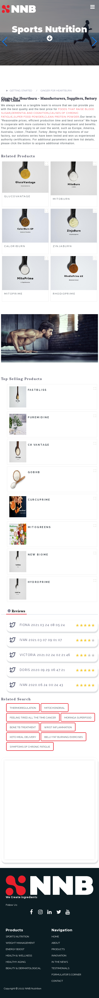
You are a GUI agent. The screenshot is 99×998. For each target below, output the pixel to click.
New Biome (38, 554)
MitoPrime (13, 293)
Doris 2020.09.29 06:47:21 (42, 670)
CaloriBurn (14, 246)
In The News (60, 961)
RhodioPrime (64, 293)
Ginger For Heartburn (56, 90)
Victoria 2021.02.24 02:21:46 (45, 655)
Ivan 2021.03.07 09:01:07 (41, 640)
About (56, 942)
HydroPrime (39, 582)
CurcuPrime (39, 499)
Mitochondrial (54, 707)
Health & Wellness (19, 955)
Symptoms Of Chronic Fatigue (30, 746)
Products (58, 949)
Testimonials (60, 968)
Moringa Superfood (77, 717)
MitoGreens (39, 527)
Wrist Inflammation (58, 727)
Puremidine (39, 417)
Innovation (59, 955)
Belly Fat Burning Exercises (63, 737)
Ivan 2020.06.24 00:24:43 (41, 685)
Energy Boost (15, 949)
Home (55, 936)
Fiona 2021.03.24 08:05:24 (42, 625)
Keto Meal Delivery (23, 737)
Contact (57, 980)
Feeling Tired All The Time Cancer (33, 717)
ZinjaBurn (62, 246)
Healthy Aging (16, 961)
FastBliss (37, 389)
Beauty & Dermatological (23, 968)
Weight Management (20, 942)
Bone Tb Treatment (23, 727)
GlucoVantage (17, 196)
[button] (92, 6)
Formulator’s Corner (66, 974)
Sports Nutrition (17, 936)
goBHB (34, 472)
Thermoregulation (23, 707)
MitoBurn (61, 198)
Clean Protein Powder (62, 116)
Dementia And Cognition (30, 112)
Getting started (21, 90)
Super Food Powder (29, 116)
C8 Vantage (39, 444)
